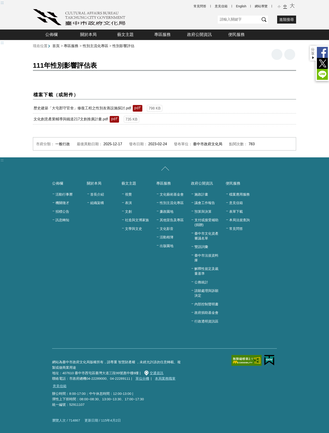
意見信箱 (221, 6)
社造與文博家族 (137, 220)
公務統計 (201, 282)
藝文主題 (125, 34)
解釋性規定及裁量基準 (206, 271)
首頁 (56, 46)
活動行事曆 (64, 194)
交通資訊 (156, 373)
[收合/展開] (165, 169)
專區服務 (162, 34)
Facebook (322, 52)
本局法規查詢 (239, 220)
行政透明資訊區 (206, 321)
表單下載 (236, 211)
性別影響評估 (123, 46)
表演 (128, 203)
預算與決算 (203, 211)
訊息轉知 (62, 220)
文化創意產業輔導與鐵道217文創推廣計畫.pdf (71, 119)
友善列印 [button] (276, 54)
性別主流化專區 (95, 46)
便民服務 (236, 34)
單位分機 (142, 378)
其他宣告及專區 (172, 220)
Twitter (322, 63)
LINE (322, 74)
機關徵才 (62, 203)
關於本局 (88, 34)
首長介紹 (97, 194)
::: (2, 3)
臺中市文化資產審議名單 (206, 235)
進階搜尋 (286, 20)
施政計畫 (201, 194)
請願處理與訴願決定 (206, 293)
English (241, 6)
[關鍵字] (239, 20)
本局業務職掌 (165, 378)
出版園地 (166, 246)
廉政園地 (166, 211)
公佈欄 (51, 34)
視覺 (128, 194)
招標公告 (62, 211)
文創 (128, 211)
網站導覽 (261, 6)
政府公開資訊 (199, 34)
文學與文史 (133, 229)
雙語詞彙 (201, 247)
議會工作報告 (204, 203)
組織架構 (97, 203)
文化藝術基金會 (172, 194)
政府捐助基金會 (206, 313)
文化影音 (166, 229)
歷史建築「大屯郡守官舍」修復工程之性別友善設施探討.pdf (82, 108)
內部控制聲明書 (206, 304)
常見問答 (200, 6)
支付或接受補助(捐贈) (206, 222)
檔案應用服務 (239, 194)
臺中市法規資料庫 (206, 257)
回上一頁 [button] (289, 54)
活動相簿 (166, 237)
